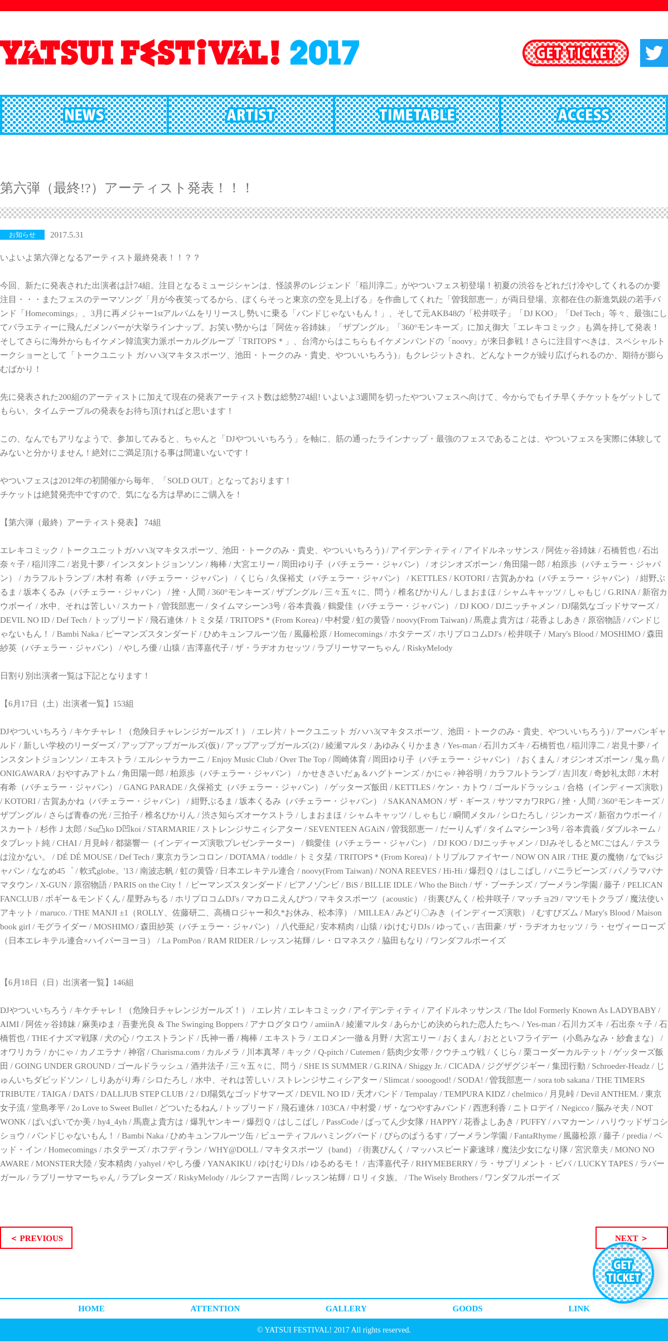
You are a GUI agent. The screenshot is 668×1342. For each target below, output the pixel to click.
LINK (578, 1308)
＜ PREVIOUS (36, 1238)
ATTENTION (215, 1308)
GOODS (468, 1308)
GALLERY (346, 1308)
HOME (91, 1308)
